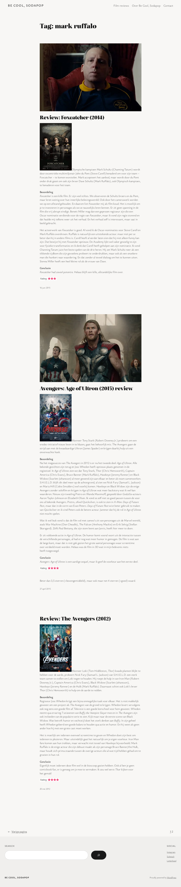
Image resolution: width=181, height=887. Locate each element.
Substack (170, 856)
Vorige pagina (17, 832)
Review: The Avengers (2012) (75, 618)
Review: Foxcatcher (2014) (72, 117)
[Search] (98, 855)
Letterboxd (171, 860)
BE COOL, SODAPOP (26, 5)
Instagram (171, 852)
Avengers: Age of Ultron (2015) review (86, 388)
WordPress (171, 877)
